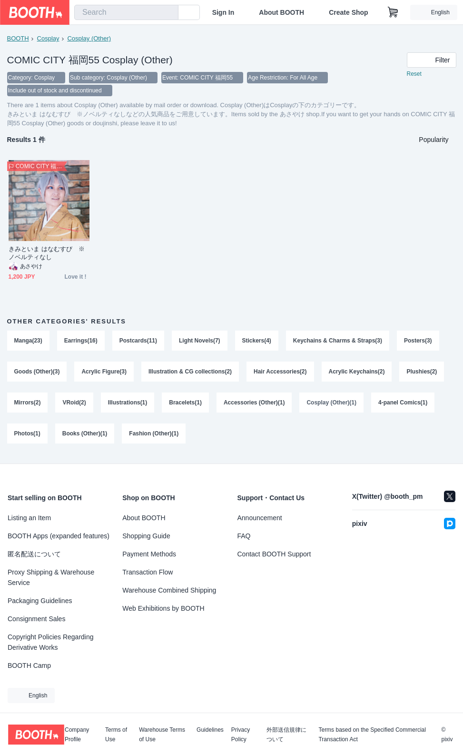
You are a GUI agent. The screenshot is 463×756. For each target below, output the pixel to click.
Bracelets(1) (185, 404)
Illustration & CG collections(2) (190, 373)
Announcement (259, 518)
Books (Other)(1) (85, 436)
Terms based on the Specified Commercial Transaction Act (371, 734)
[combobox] (126, 12)
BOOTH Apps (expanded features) (58, 536)
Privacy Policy (240, 734)
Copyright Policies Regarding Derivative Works (51, 642)
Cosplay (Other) (89, 38)
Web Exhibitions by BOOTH (163, 608)
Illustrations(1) (128, 404)
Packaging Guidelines (40, 601)
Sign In (223, 12)
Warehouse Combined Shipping (169, 590)
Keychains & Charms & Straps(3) (337, 341)
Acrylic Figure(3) (104, 373)
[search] (169, 13)
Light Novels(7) (199, 341)
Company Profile (77, 734)
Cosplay (48, 38)
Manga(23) (28, 341)
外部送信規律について (286, 734)
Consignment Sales (36, 619)
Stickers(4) (256, 341)
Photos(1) (27, 436)
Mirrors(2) (27, 404)
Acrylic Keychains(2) (357, 373)
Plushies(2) (422, 373)
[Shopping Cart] (393, 12)
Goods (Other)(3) (37, 373)
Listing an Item (29, 518)
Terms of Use (116, 734)
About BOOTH (281, 12)
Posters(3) (418, 341)
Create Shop (348, 12)
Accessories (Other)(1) (254, 404)
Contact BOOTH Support (274, 554)
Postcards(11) (138, 341)
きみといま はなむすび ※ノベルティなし (47, 254)
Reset (414, 74)
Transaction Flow (147, 572)
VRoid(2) (74, 404)
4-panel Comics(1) (403, 404)
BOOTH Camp (29, 665)
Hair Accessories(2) (280, 373)
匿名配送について (34, 554)
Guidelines (210, 730)
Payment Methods (149, 554)
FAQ (244, 536)
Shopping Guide (146, 536)
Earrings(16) (81, 341)
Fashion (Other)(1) (154, 436)
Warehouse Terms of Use (162, 734)
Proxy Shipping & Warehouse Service (51, 577)
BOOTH (18, 38)
